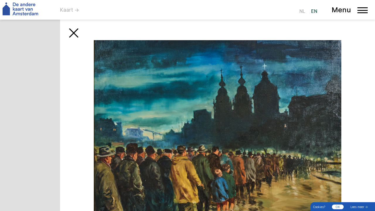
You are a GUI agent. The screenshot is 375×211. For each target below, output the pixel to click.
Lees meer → (359, 207)
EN (314, 11)
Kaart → (69, 10)
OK (337, 207)
